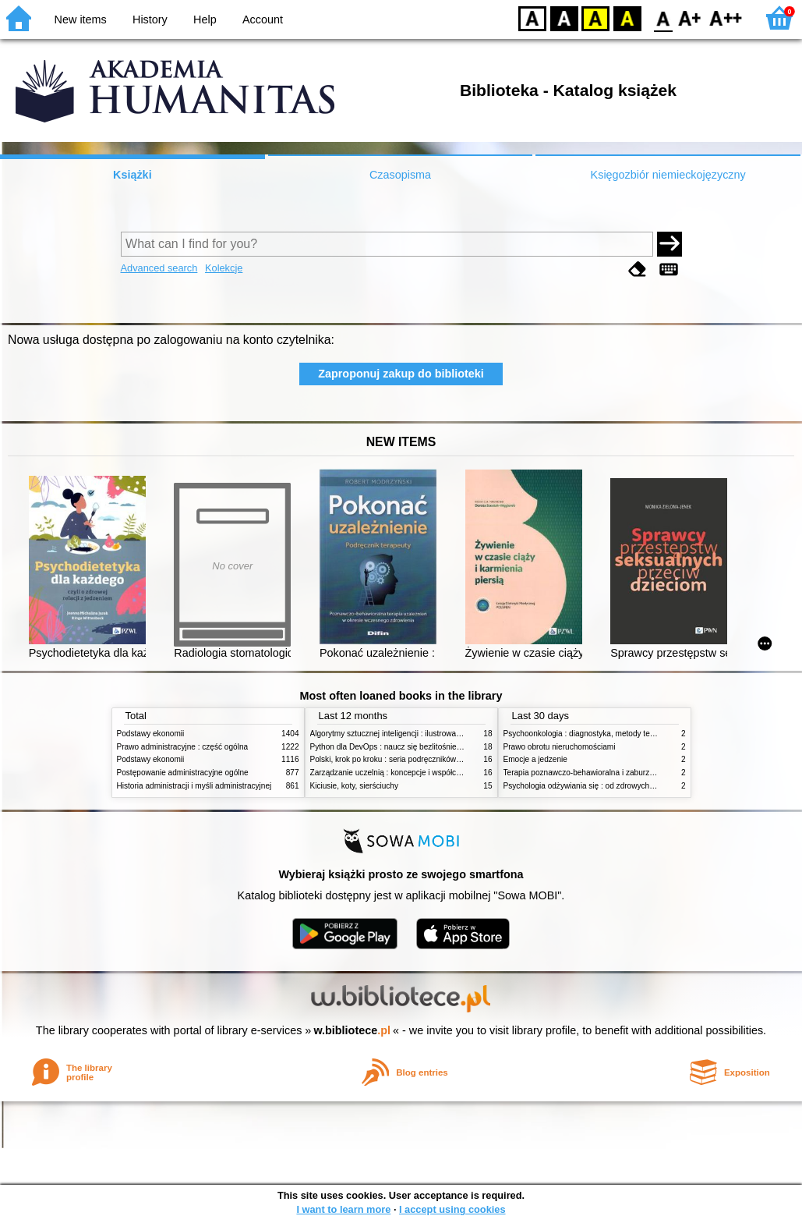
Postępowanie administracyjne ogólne (183, 772)
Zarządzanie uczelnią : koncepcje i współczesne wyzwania (412, 772)
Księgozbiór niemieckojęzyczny (668, 174)
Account (262, 19)
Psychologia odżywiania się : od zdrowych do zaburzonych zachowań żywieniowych (649, 786)
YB (595, 17)
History (150, 19)
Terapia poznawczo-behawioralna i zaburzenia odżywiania (604, 772)
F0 (662, 17)
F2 (726, 17)
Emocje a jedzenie (535, 759)
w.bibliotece (351, 1030)
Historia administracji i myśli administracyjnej (194, 786)
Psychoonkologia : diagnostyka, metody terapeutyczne (598, 733)
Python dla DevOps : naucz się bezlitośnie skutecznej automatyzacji (428, 747)
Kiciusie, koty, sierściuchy (354, 786)
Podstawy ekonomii (151, 733)
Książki (132, 174)
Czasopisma (400, 174)
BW (564, 17)
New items (81, 19)
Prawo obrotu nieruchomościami (559, 747)
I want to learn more (343, 1209)
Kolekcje (223, 268)
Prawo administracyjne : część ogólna (183, 747)
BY (627, 17)
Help (205, 19)
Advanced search (159, 268)
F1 (690, 17)
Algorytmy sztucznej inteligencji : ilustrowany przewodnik (408, 733)
